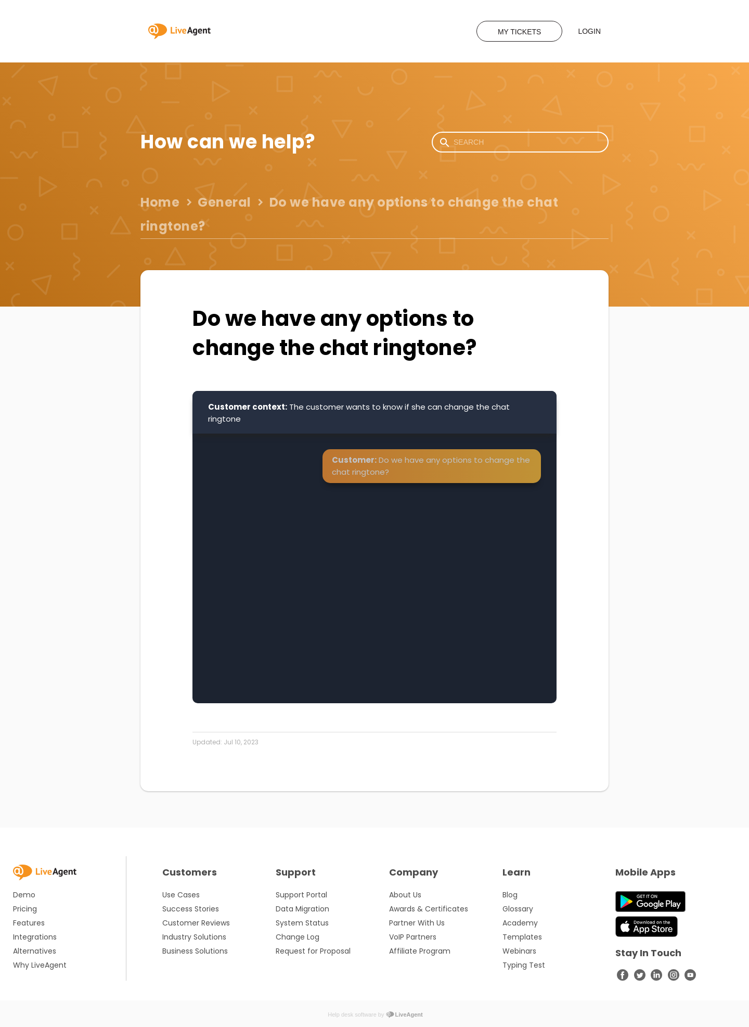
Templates (522, 937)
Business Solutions (195, 951)
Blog (510, 895)
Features (29, 923)
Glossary (517, 909)
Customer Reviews (196, 923)
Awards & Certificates (428, 909)
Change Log (297, 937)
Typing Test (523, 965)
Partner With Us (417, 923)
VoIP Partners (412, 937)
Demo (24, 895)
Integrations (35, 937)
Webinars (519, 951)
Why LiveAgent (40, 965)
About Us (405, 895)
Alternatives (34, 951)
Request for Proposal (313, 951)
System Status (302, 923)
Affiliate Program (419, 951)
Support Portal (301, 895)
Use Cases (181, 895)
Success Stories (190, 909)
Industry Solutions (194, 937)
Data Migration (302, 909)
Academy (520, 923)
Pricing (25, 909)
